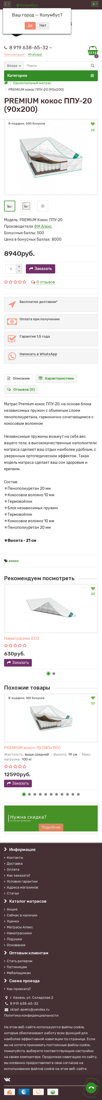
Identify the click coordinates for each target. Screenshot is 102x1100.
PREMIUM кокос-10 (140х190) (32, 747)
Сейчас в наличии (20, 915)
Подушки (13, 939)
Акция (10, 909)
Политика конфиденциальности (31, 1015)
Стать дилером (18, 961)
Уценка (11, 921)
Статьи (11, 893)
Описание (18, 378)
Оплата (11, 869)
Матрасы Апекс (18, 927)
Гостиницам (15, 967)
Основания (14, 945)
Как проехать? (17, 989)
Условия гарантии (21, 881)
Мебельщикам (17, 973)
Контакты (13, 858)
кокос (14, 561)
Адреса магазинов (21, 887)
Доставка (13, 863)
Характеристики (56, 378)
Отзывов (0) (21, 389)
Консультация (14, 54)
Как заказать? (17, 875)
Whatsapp (35, 54)
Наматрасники (18, 933)
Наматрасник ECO (21, 638)
